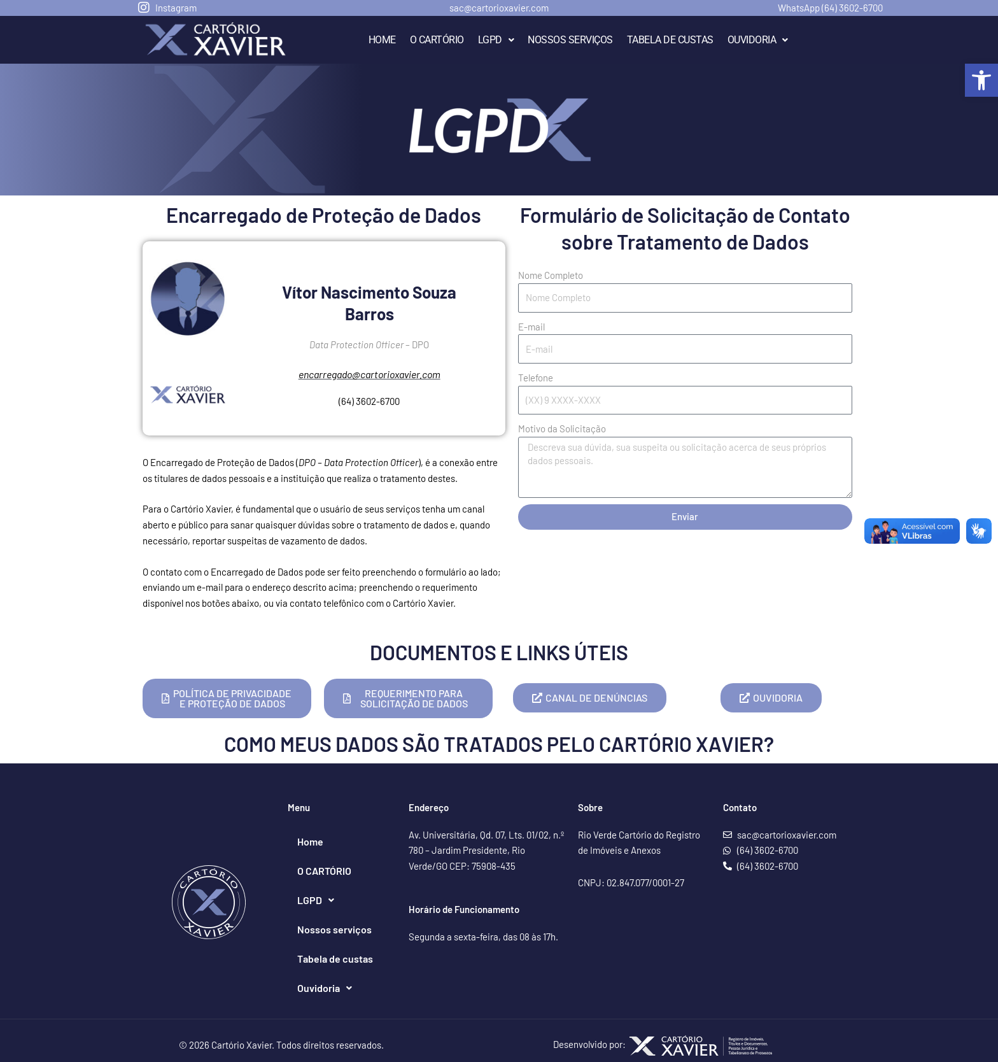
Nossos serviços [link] (570, 40)
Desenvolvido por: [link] (662, 1044)
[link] (981, 80)
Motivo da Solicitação (562, 428)
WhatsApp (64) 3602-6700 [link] (830, 7)
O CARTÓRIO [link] (437, 40)
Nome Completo (550, 275)
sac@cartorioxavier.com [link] (499, 7)
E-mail (531, 326)
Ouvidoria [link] (757, 40)
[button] (496, 40)
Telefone (535, 377)
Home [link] (382, 40)
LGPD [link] (496, 40)
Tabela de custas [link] (670, 40)
